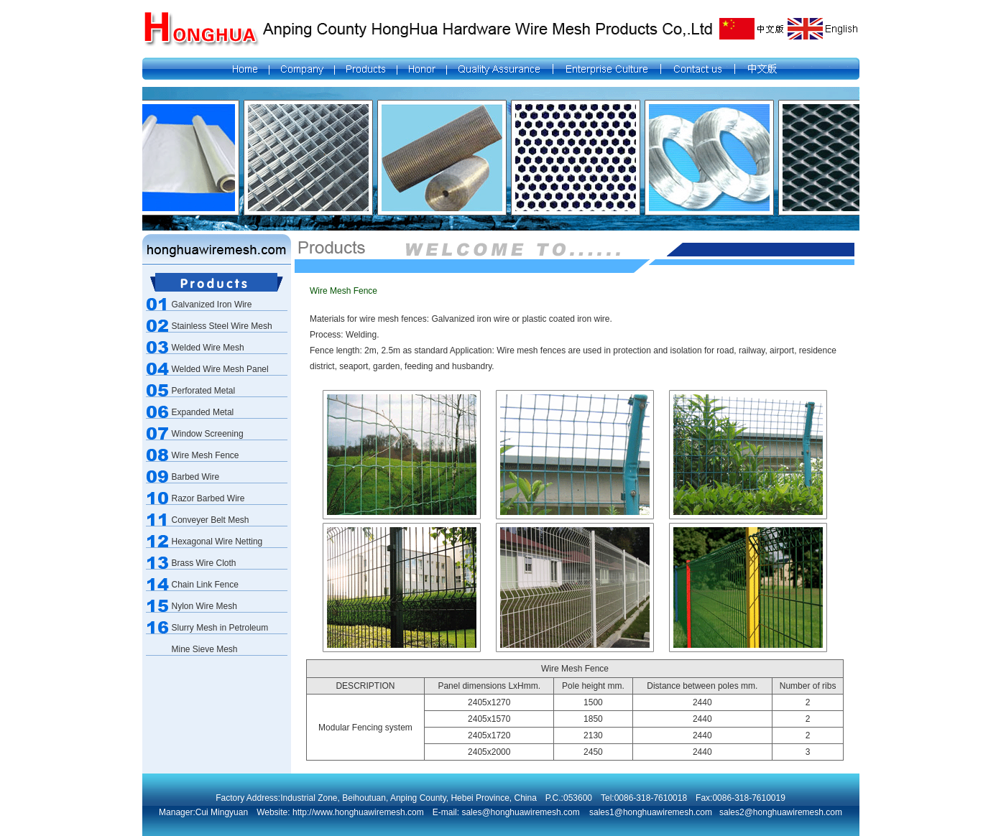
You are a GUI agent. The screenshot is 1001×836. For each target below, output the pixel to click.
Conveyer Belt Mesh (210, 520)
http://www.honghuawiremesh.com (358, 812)
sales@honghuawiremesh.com (519, 812)
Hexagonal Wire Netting (217, 542)
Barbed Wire (196, 477)
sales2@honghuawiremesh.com (780, 812)
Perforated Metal (204, 391)
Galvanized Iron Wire (212, 304)
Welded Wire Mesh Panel (220, 369)
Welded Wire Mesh (208, 348)
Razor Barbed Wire (208, 498)
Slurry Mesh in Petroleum (220, 628)
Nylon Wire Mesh (204, 606)
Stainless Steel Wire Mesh (222, 326)
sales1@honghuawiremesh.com (650, 812)
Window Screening (208, 434)
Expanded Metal (203, 412)
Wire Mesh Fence (205, 455)
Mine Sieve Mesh (205, 649)
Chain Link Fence (205, 585)
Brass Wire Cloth (204, 563)
